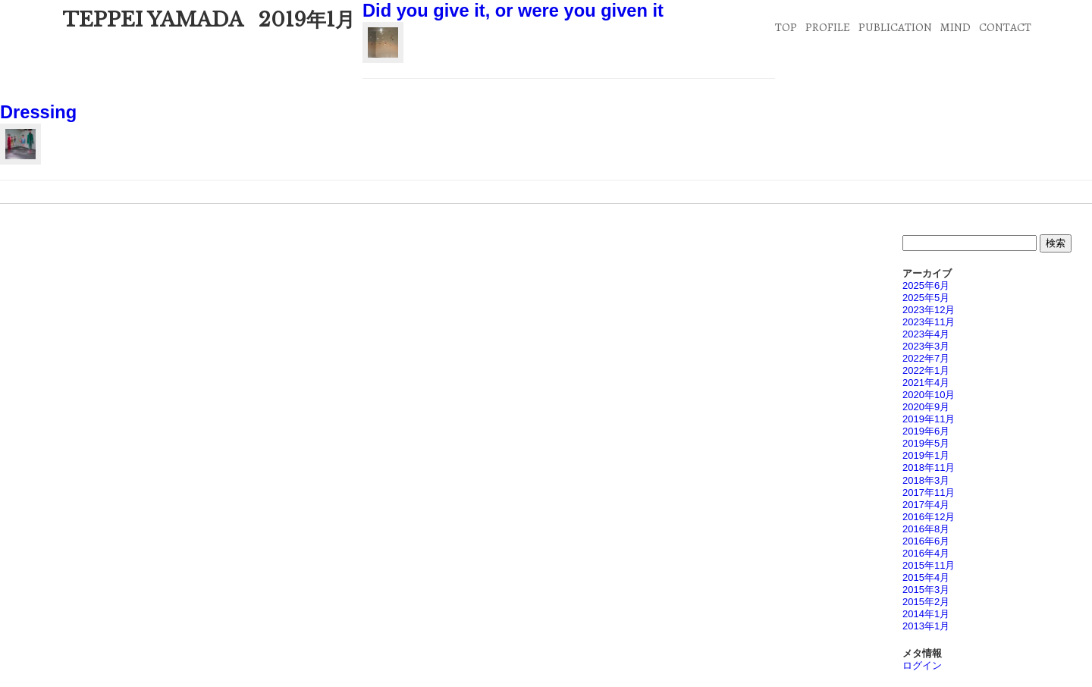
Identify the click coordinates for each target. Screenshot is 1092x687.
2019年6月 (925, 431)
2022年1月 (925, 370)
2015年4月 (925, 577)
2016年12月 (928, 516)
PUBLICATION (895, 27)
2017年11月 (928, 492)
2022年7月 (925, 358)
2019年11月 (928, 419)
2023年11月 (928, 322)
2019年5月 (925, 443)
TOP (786, 27)
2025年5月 (925, 297)
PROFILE (827, 27)
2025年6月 (925, 285)
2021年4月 (925, 382)
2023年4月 (925, 334)
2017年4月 (925, 504)
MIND (955, 27)
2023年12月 (928, 309)
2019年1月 (925, 455)
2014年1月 (925, 614)
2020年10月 (928, 394)
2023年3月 (925, 346)
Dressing (38, 112)
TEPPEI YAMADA (152, 20)
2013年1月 (925, 626)
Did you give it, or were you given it (513, 10)
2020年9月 (925, 407)
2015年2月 (925, 601)
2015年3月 (925, 589)
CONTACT (1005, 27)
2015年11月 (928, 565)
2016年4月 (925, 553)
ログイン (922, 665)
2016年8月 (925, 529)
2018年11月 (928, 467)
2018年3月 (925, 480)
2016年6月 (925, 541)
